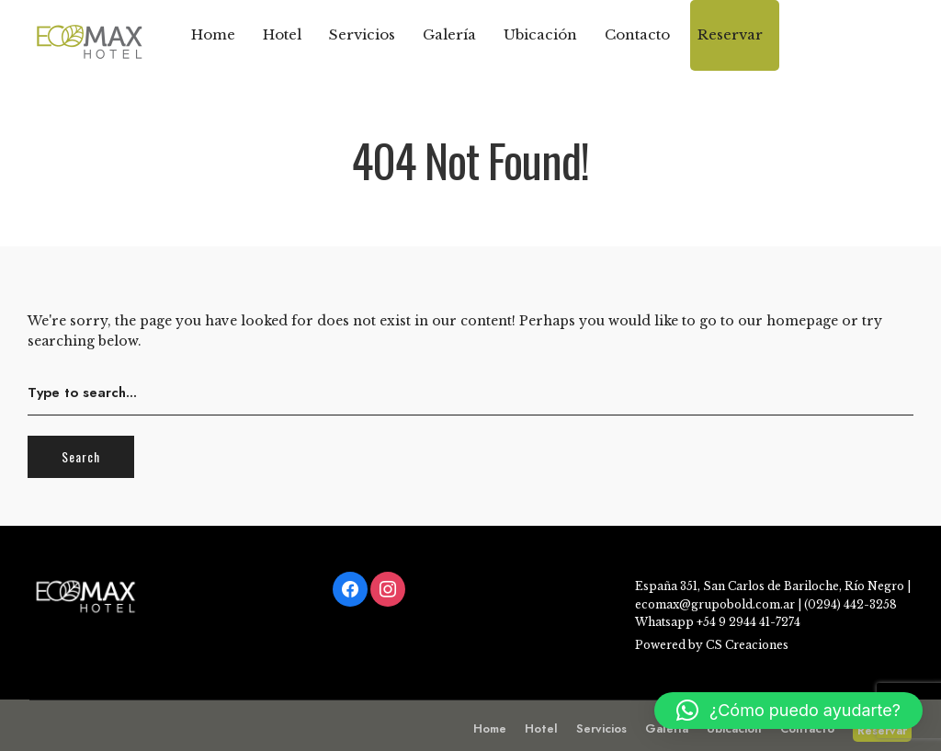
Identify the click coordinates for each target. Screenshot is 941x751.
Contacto (637, 34)
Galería (449, 34)
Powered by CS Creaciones (711, 645)
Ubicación (540, 34)
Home (213, 34)
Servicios (362, 34)
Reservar (730, 34)
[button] (788, 710)
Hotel (282, 34)
